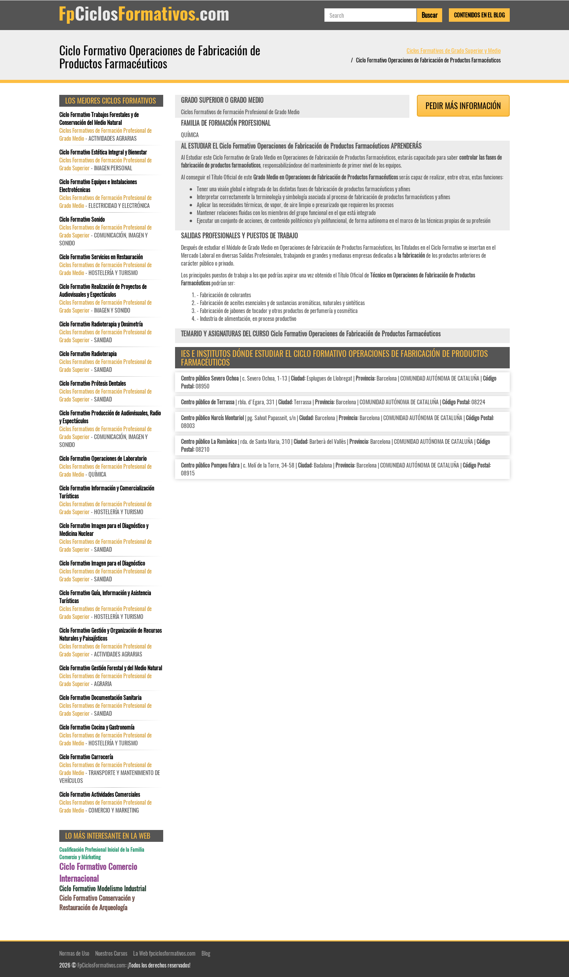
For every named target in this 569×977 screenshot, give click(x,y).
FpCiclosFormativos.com (101, 965)
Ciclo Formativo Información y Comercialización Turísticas (106, 492)
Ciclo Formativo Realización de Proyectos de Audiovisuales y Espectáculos (103, 290)
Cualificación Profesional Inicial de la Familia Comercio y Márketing (101, 853)
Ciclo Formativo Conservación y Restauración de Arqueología (97, 902)
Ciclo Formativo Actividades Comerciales (99, 794)
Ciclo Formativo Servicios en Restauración (101, 257)
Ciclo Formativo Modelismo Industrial (102, 888)
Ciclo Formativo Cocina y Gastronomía (96, 727)
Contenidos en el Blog (479, 15)
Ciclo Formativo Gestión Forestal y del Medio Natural (110, 668)
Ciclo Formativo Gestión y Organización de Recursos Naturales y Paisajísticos (110, 634)
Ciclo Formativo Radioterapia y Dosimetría (101, 324)
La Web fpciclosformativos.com (164, 953)
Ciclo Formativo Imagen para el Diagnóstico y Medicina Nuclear (103, 530)
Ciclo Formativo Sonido (82, 219)
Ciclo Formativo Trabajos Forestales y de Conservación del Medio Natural (99, 118)
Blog (206, 953)
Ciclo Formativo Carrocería (86, 757)
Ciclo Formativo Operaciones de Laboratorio (103, 458)
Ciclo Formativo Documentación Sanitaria (100, 698)
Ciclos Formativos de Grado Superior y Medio (454, 50)
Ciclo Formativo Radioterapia (88, 354)
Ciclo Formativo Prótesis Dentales (92, 383)
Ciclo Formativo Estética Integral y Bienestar (103, 152)
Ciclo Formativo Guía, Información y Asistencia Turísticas (105, 597)
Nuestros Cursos (111, 953)
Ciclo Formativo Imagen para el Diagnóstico (102, 563)
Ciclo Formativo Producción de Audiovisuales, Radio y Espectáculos (110, 417)
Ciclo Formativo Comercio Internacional (98, 872)
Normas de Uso (74, 953)
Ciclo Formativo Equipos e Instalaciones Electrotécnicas (98, 186)
